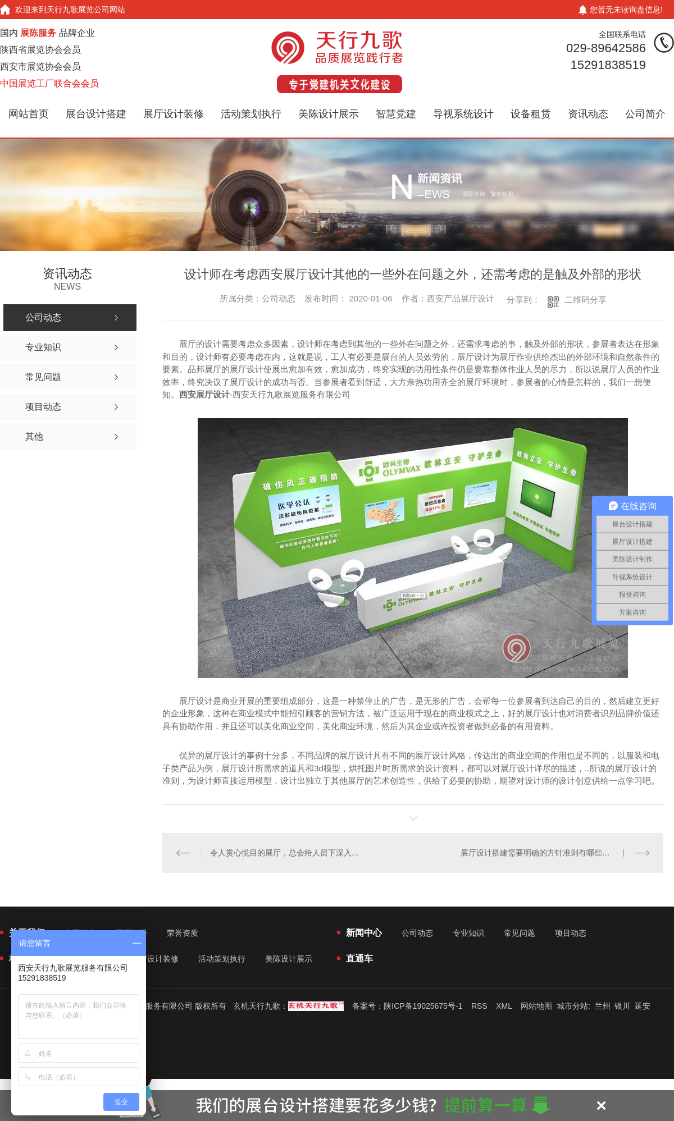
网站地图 (536, 1005)
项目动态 (570, 932)
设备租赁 (531, 114)
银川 (622, 1005)
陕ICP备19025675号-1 (423, 1005)
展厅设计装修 (173, 114)
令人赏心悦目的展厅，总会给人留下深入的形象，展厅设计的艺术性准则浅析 (288, 852)
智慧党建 (396, 114)
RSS (479, 1005)
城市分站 (572, 1005)
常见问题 (519, 932)
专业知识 (468, 932)
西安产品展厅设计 (460, 298)
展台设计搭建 (96, 114)
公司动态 (417, 932)
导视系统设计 (463, 114)
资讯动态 (588, 114)
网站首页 (28, 114)
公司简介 (645, 114)
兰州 (603, 1005)
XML (504, 1005)
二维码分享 (585, 299)
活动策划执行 (251, 114)
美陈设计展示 (328, 114)
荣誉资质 (182, 932)
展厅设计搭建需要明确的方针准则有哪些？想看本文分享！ (555, 852)
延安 (642, 1005)
